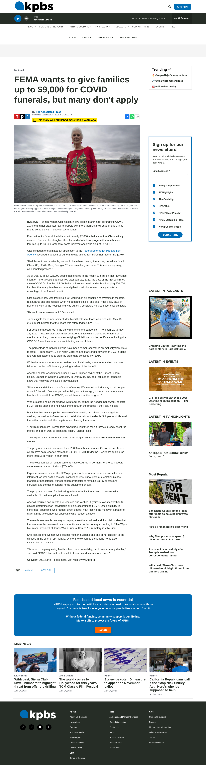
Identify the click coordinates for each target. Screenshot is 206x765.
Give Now (183, 7)
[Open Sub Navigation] (35, 29)
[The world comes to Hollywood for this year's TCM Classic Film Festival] (80, 660)
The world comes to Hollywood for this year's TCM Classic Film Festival (78, 683)
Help (174, 29)
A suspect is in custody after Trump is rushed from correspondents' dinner (166, 552)
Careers (73, 727)
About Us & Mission (78, 717)
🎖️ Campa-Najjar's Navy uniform (170, 75)
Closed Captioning (117, 722)
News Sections (128, 37)
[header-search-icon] (170, 7)
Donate (103, 630)
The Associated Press (48, 112)
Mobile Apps (75, 737)
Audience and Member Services (123, 717)
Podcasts (120, 29)
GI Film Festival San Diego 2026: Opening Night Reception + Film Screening (168, 401)
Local (72, 37)
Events (160, 29)
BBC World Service (42, 22)
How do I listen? (116, 737)
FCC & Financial (77, 732)
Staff (72, 753)
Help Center (114, 748)
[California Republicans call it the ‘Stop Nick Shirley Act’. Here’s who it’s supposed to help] (170, 660)
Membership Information (160, 727)
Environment (20, 676)
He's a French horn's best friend (168, 526)
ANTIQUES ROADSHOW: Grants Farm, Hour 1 (168, 455)
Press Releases (77, 743)
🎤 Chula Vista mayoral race (167, 80)
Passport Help (115, 743)
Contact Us (114, 727)
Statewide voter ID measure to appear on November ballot (124, 683)
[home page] (33, 7)
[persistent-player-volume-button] (26, 21)
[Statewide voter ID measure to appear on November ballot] (125, 660)
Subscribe (170, 234)
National (87, 37)
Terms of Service (77, 758)
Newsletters (75, 722)
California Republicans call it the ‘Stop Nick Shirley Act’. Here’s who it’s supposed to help (169, 685)
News (30, 29)
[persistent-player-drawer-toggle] (182, 20)
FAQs (111, 732)
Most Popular (160, 474)
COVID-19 (46, 570)
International (106, 37)
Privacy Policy (76, 748)
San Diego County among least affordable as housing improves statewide (168, 514)
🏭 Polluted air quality (164, 86)
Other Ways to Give (158, 732)
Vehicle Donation (156, 743)
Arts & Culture (79, 29)
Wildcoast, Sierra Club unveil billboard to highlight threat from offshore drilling (169, 568)
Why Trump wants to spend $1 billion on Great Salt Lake (167, 538)
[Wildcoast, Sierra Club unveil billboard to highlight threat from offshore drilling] (35, 660)
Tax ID (152, 737)
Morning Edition (157, 20)
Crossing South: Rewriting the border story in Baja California (167, 347)
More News (23, 644)
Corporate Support (157, 717)
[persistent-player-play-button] (17, 20)
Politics (108, 676)
